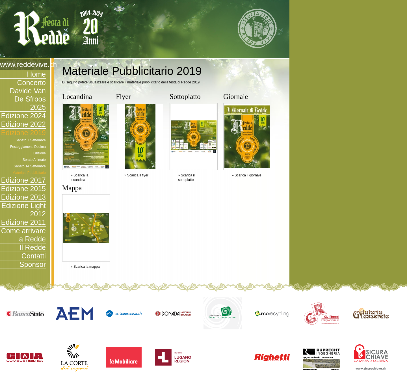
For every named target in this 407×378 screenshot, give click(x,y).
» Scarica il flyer (136, 175)
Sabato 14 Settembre (30, 166)
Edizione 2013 (23, 197)
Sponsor (33, 264)
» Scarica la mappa (85, 267)
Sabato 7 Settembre (31, 140)
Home (36, 74)
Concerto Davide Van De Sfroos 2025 (28, 95)
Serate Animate (34, 160)
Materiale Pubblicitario (29, 173)
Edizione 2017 (23, 180)
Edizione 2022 (23, 124)
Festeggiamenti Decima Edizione (28, 150)
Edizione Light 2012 (23, 210)
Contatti (33, 256)
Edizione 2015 (23, 189)
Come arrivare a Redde (23, 235)
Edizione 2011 (23, 222)
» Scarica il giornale (246, 175)
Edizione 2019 (23, 133)
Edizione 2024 (23, 116)
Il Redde (33, 247)
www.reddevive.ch (23, 64)
